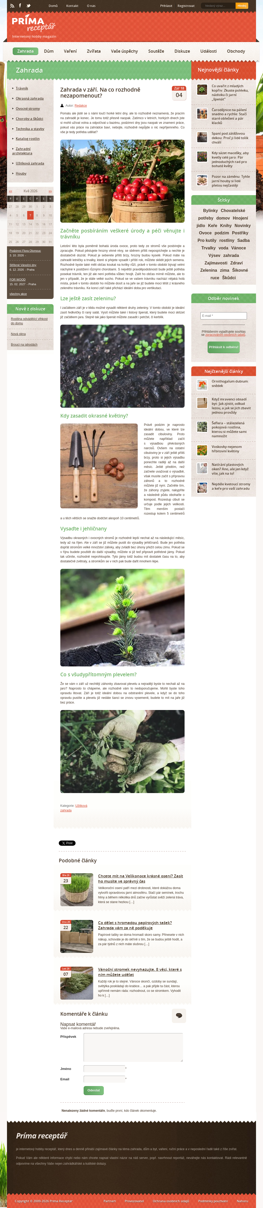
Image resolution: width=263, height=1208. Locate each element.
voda (223, 248)
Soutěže (156, 51)
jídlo (200, 225)
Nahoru (242, 1201)
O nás (91, 6)
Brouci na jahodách (24, 344)
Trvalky (208, 248)
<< (10, 191)
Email (64, 1079)
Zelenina (208, 270)
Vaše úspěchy (124, 51)
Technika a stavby (30, 128)
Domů (53, 6)
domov (223, 218)
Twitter (28, 6)
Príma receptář (34, 23)
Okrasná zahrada (30, 98)
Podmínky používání (213, 1201)
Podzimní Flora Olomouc (25, 250)
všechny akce (18, 293)
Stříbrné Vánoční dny (23, 265)
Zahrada (25, 51)
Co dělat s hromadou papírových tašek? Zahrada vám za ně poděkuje (135, 925)
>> (50, 191)
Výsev (214, 255)
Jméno (65, 1069)
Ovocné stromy (28, 108)
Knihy (226, 225)
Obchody (236, 51)
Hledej (242, 5)
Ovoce (205, 233)
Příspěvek (68, 1037)
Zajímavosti (215, 263)
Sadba (243, 240)
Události (208, 51)
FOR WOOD (18, 279)
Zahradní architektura (22, 150)
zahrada (231, 255)
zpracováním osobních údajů (225, 335)
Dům (49, 51)
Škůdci (229, 278)
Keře (212, 225)
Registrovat (186, 6)
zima (224, 270)
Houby (21, 173)
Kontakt (72, 6)
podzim (222, 233)
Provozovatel (134, 1201)
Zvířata (94, 51)
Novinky (243, 225)
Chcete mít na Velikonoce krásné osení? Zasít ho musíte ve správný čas (140, 878)
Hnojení (240, 218)
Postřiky (240, 233)
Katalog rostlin (28, 138)
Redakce (81, 105)
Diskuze (182, 51)
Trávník (22, 88)
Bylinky (210, 210)
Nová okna (18, 334)
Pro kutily (207, 240)
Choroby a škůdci (29, 118)
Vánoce (238, 248)
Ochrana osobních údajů (171, 1201)
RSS (12, 6)
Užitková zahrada (30, 163)
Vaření (70, 51)
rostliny (227, 240)
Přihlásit (166, 6)
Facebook (20, 5)
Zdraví (236, 263)
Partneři (110, 1201)
